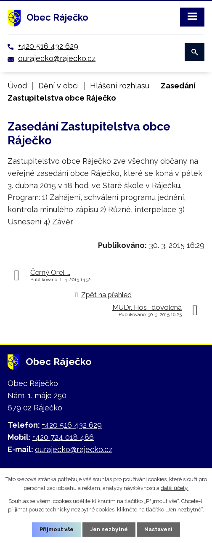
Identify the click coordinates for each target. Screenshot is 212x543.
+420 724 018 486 (63, 437)
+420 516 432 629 (48, 46)
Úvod (17, 85)
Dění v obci (58, 85)
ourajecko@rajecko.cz (56, 58)
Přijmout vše (57, 529)
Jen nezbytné (109, 529)
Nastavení (158, 529)
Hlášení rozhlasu (119, 85)
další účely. (174, 488)
